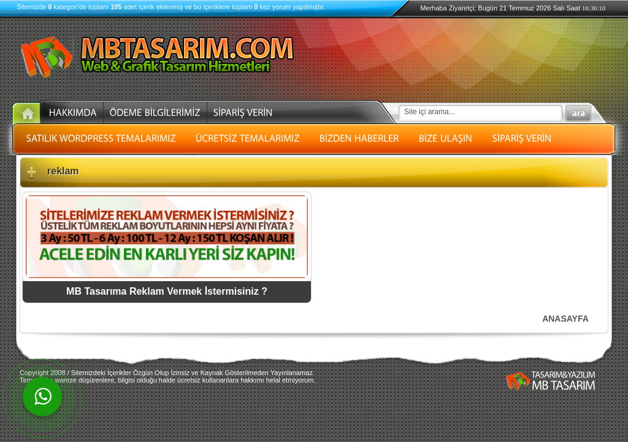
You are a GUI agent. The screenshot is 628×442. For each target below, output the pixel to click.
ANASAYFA (565, 319)
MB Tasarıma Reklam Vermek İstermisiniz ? (166, 291)
